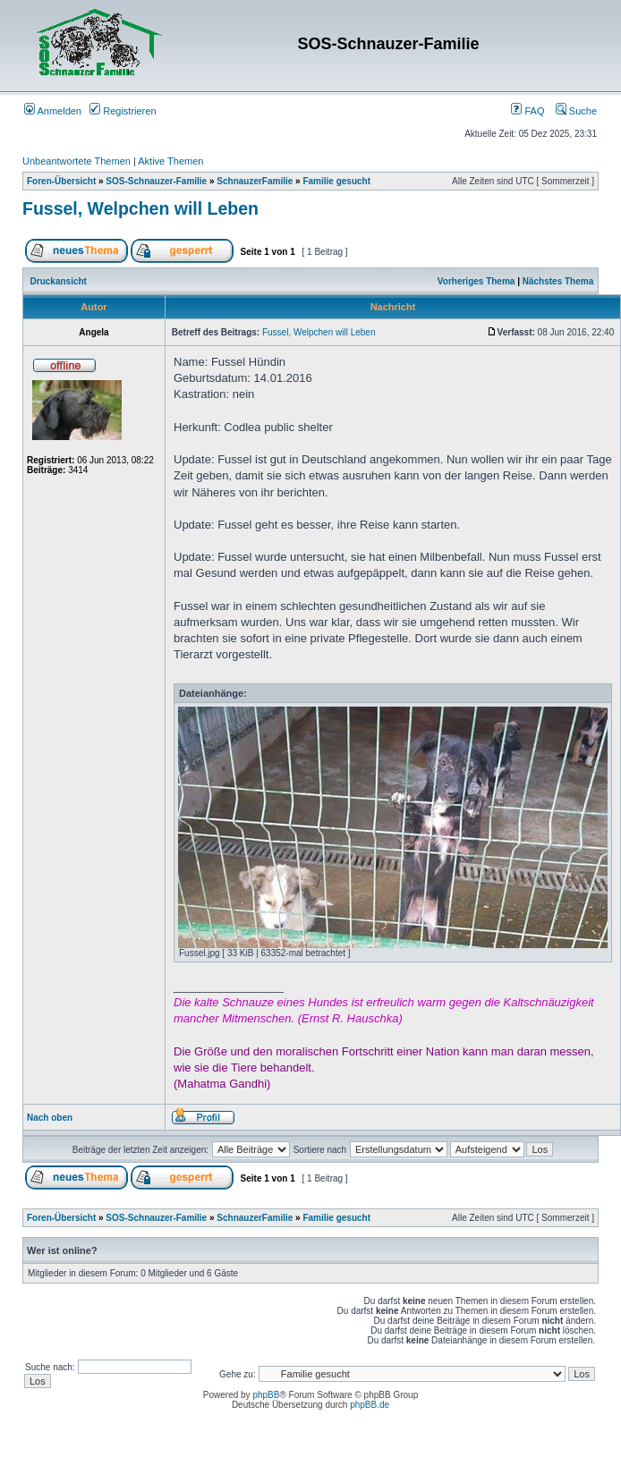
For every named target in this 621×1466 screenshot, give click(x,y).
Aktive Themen (170, 161)
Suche (576, 111)
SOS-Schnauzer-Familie (156, 181)
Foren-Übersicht (61, 181)
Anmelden (52, 111)
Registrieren (122, 111)
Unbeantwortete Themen (76, 161)
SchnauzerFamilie (255, 181)
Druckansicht (58, 281)
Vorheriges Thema (476, 281)
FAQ (527, 111)
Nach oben (49, 1118)
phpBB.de (369, 1405)
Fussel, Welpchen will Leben (140, 208)
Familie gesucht (336, 181)
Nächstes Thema (558, 281)
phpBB (265, 1395)
